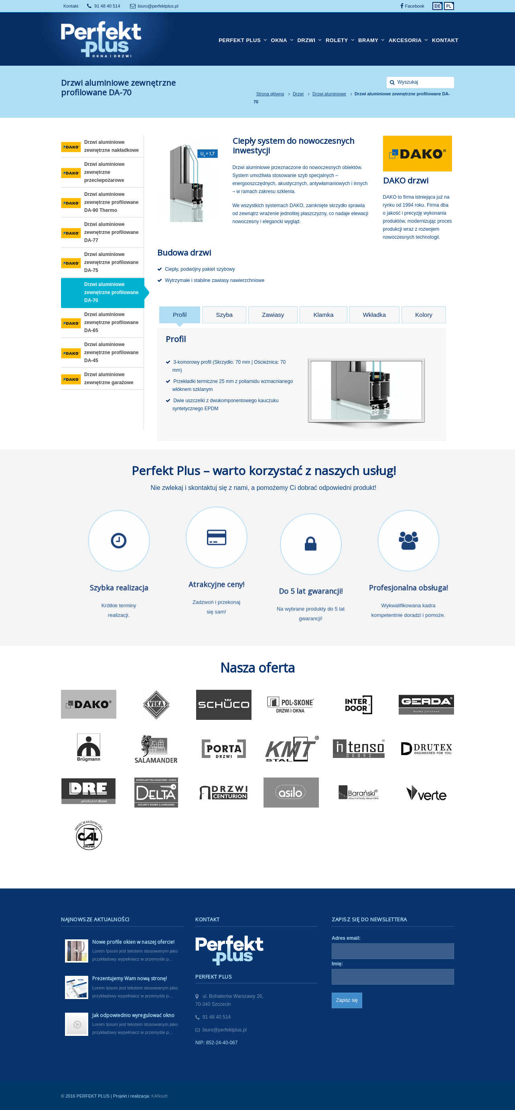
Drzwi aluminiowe (329, 93)
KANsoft (159, 1096)
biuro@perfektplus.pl (158, 6)
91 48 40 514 (107, 6)
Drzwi (298, 93)
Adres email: (346, 938)
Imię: (337, 964)
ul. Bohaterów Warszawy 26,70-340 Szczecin (229, 1000)
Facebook (414, 6)
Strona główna (270, 93)
